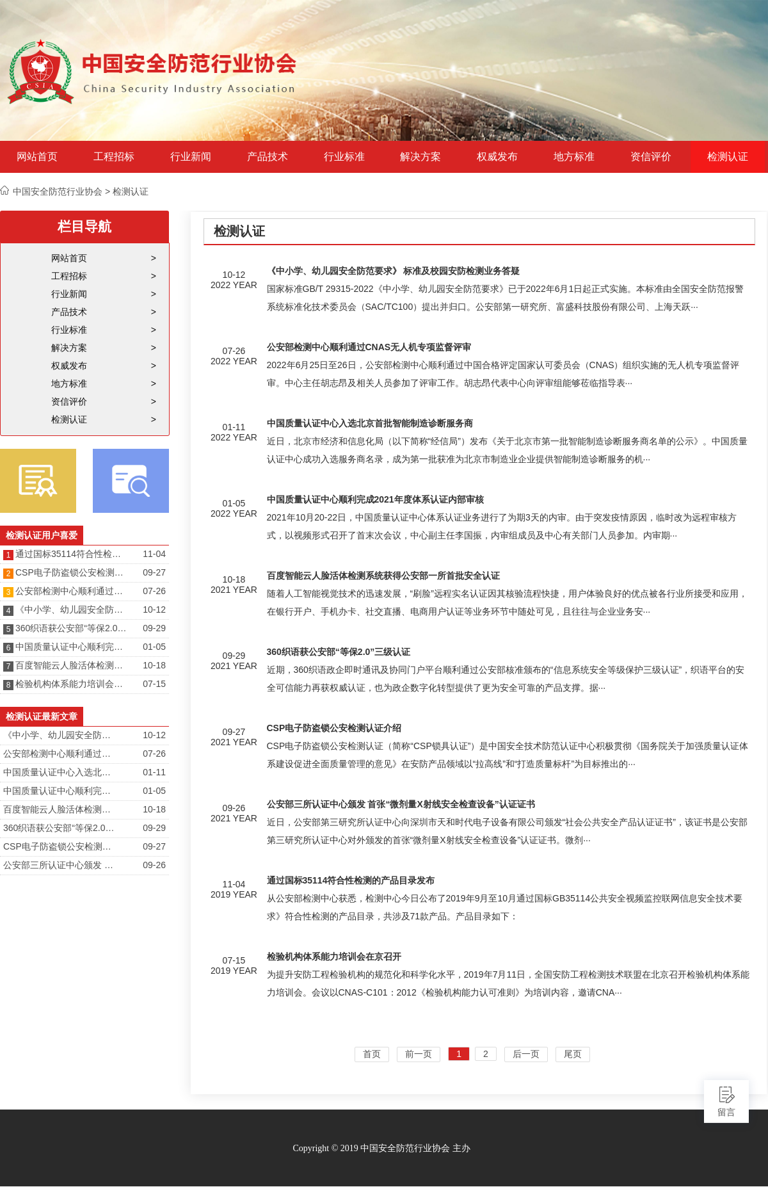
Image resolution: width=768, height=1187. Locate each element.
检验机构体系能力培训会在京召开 (72, 684)
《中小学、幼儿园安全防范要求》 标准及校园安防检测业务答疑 (72, 609)
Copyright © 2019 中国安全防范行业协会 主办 (381, 1148)
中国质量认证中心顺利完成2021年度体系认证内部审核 (72, 647)
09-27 (154, 572)
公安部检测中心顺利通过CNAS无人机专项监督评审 (72, 591)
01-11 (154, 772)
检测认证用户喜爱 (41, 535)
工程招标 (113, 157)
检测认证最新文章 (41, 716)
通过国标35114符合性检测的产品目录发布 (72, 554)
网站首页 (37, 157)
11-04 (154, 554)
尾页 (573, 1054)
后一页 (526, 1054)
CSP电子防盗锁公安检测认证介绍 (72, 572)
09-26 (154, 865)
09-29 (154, 628)
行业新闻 (190, 157)
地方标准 (574, 157)
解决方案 (420, 157)
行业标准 (344, 157)
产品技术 (267, 157)
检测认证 (727, 157)
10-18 (154, 665)
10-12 (154, 609)
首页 (372, 1054)
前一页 (418, 1054)
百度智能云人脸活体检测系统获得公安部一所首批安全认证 (72, 665)
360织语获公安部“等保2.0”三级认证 (72, 628)
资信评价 (650, 157)
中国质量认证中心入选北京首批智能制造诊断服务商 (60, 772)
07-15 (154, 684)
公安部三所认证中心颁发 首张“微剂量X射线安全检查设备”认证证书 (60, 865)
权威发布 (497, 157)
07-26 (154, 591)
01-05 (154, 647)
